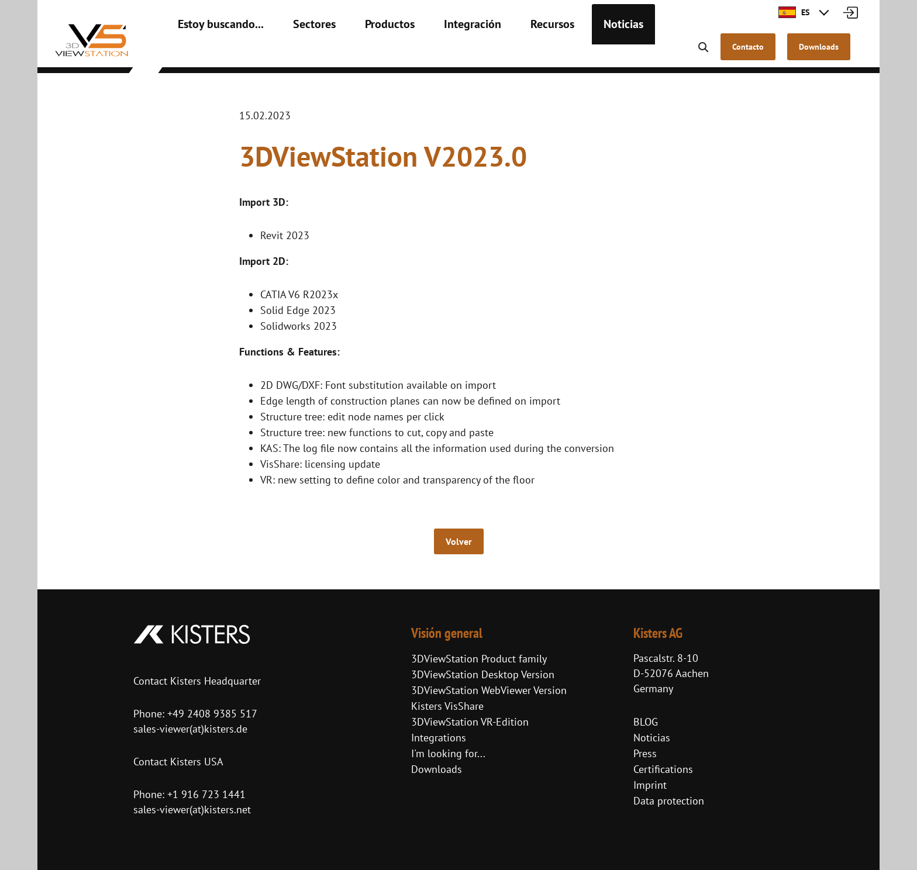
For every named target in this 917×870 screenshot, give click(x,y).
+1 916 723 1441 (206, 794)
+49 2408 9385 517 (210, 713)
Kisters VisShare (447, 706)
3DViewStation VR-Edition (470, 722)
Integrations (438, 737)
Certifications (663, 769)
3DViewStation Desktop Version (482, 674)
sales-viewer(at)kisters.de (190, 729)
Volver (459, 541)
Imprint (650, 785)
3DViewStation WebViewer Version (489, 690)
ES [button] (793, 12)
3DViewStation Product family (479, 658)
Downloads (436, 769)
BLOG (645, 722)
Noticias (569, 52)
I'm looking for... (448, 753)
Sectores (294, 52)
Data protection (668, 800)
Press (645, 753)
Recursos (506, 52)
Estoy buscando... (213, 52)
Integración (435, 52)
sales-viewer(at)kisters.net (192, 809)
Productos (361, 52)
